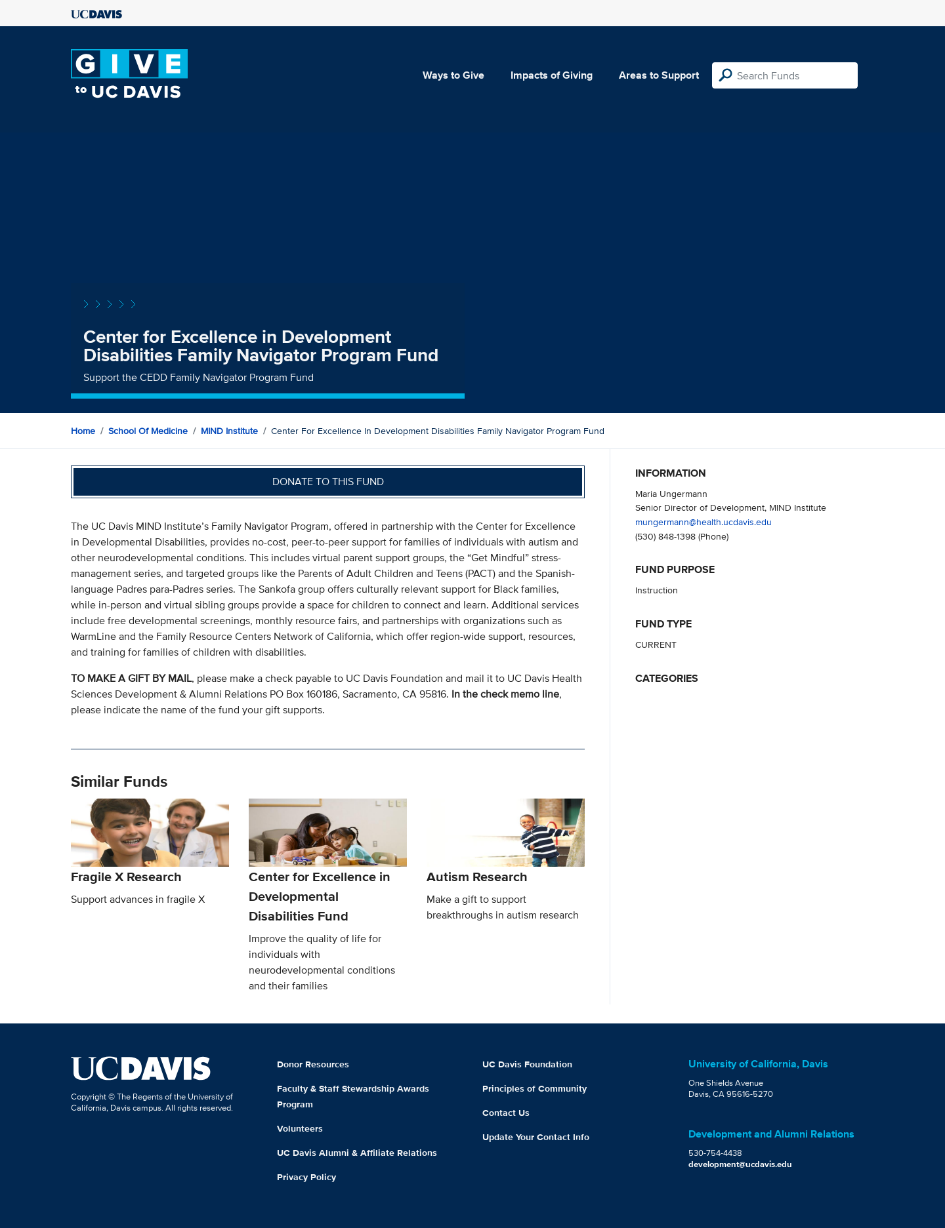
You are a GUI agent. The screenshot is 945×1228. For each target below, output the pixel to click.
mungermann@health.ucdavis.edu (703, 521)
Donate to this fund (328, 481)
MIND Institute (229, 430)
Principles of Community (534, 1088)
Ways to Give (453, 75)
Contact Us (506, 1112)
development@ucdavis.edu (740, 1164)
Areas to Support (659, 75)
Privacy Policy (306, 1176)
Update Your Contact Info (535, 1136)
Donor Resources (313, 1064)
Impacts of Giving (552, 75)
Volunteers (300, 1128)
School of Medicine (148, 430)
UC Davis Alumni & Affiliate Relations (357, 1152)
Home (83, 430)
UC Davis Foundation (527, 1064)
